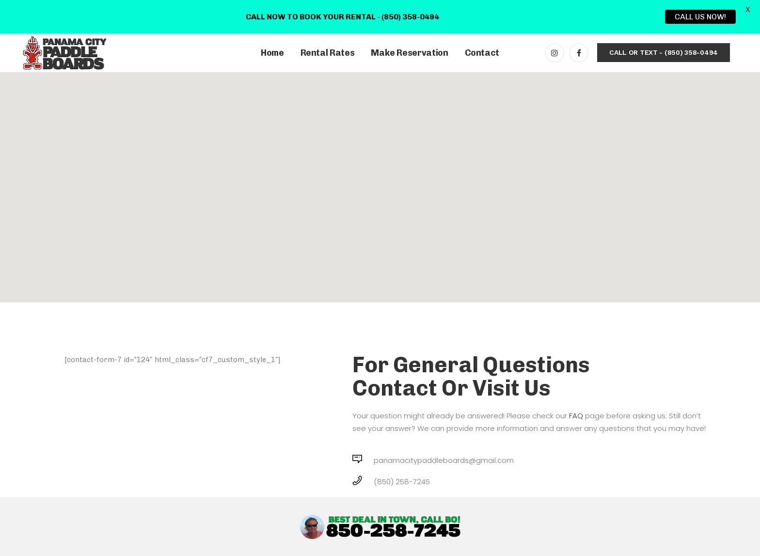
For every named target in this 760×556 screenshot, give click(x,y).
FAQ (576, 416)
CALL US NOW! (700, 16)
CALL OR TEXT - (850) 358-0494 (663, 52)
